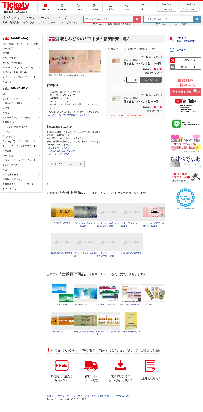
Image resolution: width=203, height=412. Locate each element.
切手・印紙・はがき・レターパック (20, 43)
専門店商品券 (9, 136)
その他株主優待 (10, 174)
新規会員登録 (189, 6)
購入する (153, 80)
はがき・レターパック (14, 98)
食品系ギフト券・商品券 (15, 72)
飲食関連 (7, 150)
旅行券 (6, 112)
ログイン (166, 6)
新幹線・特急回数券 (13, 62)
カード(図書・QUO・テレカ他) (18, 67)
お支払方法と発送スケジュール (62, 150)
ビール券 (7, 131)
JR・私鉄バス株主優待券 (15, 127)
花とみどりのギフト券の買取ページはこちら (69, 115)
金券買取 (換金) (19, 38)
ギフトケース (9, 188)
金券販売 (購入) (19, 88)
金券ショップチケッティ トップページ (67, 397)
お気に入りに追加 (151, 56)
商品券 (6, 53)
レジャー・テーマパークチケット (19, 77)
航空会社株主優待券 (13, 103)
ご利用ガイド (56, 164)
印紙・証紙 (8, 155)
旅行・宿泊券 (9, 58)
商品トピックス (75, 164)
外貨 (5, 169)
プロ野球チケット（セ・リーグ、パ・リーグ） (22, 184)
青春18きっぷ (9, 122)
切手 (5, 93)
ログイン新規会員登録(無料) (183, 39)
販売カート (188, 11)
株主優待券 (8, 48)
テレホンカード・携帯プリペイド (19, 146)
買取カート (166, 11)
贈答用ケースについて (58, 147)
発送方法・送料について (59, 154)
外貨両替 (7, 81)
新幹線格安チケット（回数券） (18, 117)
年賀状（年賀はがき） (14, 179)
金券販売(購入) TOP (101, 397)
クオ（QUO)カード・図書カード (19, 141)
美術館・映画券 (10, 165)
